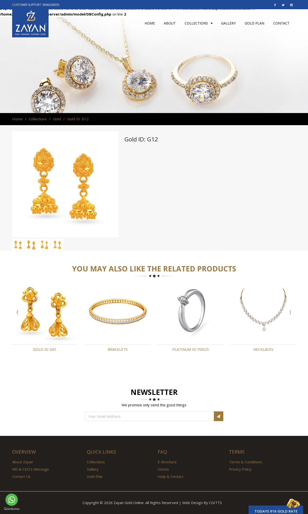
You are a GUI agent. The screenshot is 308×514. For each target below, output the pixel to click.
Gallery (93, 469)
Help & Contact (170, 476)
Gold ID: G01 (45, 349)
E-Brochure (167, 461)
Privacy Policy (240, 469)
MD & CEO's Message (30, 469)
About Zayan (22, 461)
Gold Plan (95, 476)
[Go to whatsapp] (12, 500)
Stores (163, 469)
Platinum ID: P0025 (190, 349)
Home (17, 118)
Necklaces (263, 349)
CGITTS (215, 502)
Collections (96, 461)
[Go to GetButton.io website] (11, 509)
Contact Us (21, 476)
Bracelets (118, 349)
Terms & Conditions (245, 461)
